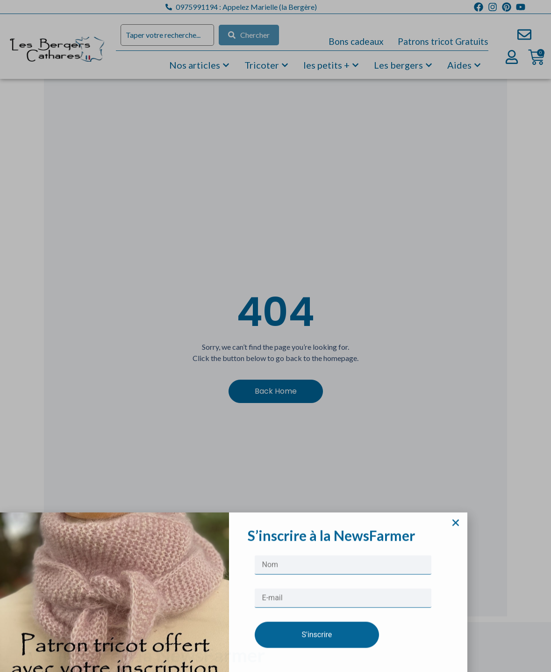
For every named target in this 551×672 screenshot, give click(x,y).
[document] (275, 336)
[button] (455, 564)
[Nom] (343, 606)
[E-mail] (343, 640)
